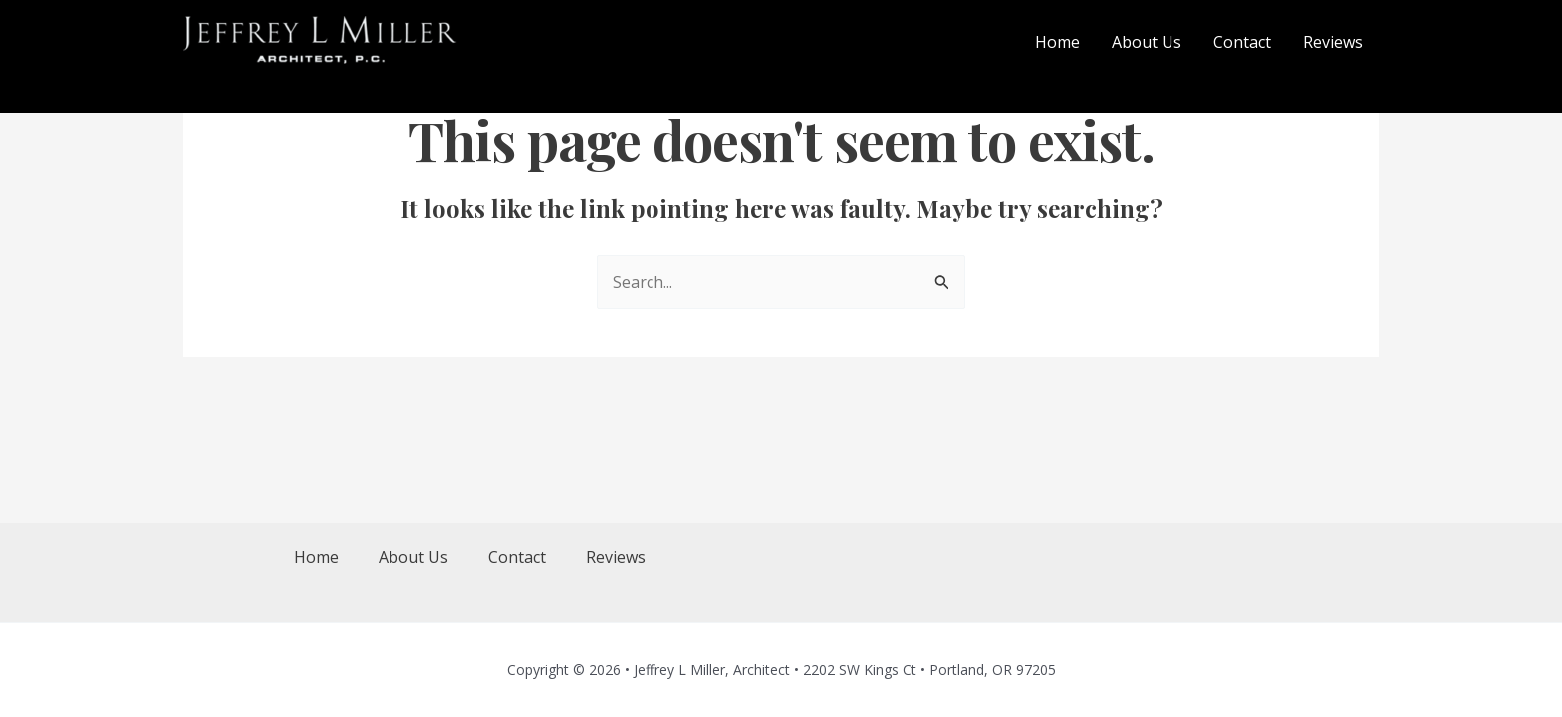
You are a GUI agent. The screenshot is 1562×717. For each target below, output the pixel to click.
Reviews (616, 557)
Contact (517, 557)
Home (316, 557)
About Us (413, 557)
